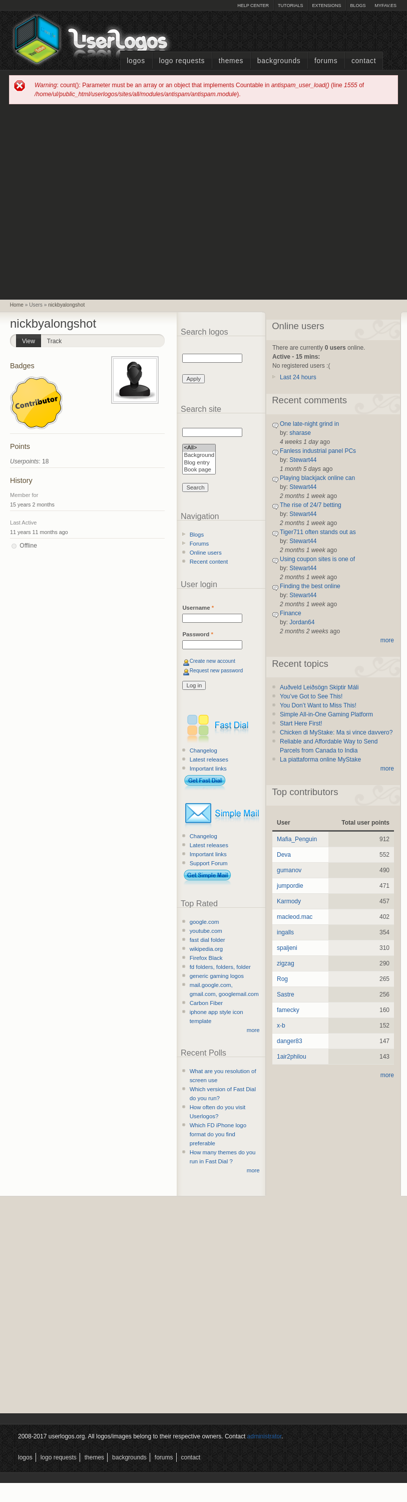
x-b (281, 1025)
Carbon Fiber (206, 1003)
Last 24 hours (298, 377)
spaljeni (287, 947)
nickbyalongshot (66, 305)
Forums (325, 61)
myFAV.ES (385, 5)
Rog (282, 978)
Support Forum (209, 863)
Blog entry (199, 463)
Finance (290, 613)
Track (54, 341)
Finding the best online (310, 586)
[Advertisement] (94, 201)
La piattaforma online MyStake (320, 759)
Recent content (209, 562)
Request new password (216, 670)
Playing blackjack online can (317, 477)
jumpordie (290, 885)
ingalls (285, 932)
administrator (264, 1436)
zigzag (285, 963)
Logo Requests (182, 61)
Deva (284, 854)
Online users (206, 553)
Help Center (253, 5)
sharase (300, 432)
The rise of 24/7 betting (310, 505)
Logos (136, 61)
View (31, 339)
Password (197, 634)
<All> (199, 448)
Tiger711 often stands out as (318, 532)
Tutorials (290, 5)
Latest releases (209, 760)
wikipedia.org (206, 949)
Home (17, 305)
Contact (363, 61)
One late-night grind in (309, 423)
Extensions (326, 5)
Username (198, 608)
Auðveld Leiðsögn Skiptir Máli (319, 687)
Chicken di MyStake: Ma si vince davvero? (336, 732)
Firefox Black (206, 958)
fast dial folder (207, 940)
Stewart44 (302, 459)
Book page (199, 470)
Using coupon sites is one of (317, 559)
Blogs (357, 5)
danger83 (289, 1041)
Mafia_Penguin (297, 839)
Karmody (289, 901)
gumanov (289, 870)
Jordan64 (301, 622)
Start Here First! (301, 723)
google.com (204, 922)
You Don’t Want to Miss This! (318, 705)
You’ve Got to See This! (311, 696)
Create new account (212, 661)
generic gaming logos (217, 976)
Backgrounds (279, 61)
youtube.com (206, 931)
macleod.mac (294, 916)
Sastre (285, 994)
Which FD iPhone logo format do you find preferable (218, 1134)
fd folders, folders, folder (220, 967)
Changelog (203, 750)
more (253, 1030)
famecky (288, 1010)
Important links (208, 769)
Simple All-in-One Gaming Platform (326, 714)
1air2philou (291, 1056)
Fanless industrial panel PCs (318, 450)
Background (199, 455)
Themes (231, 61)
